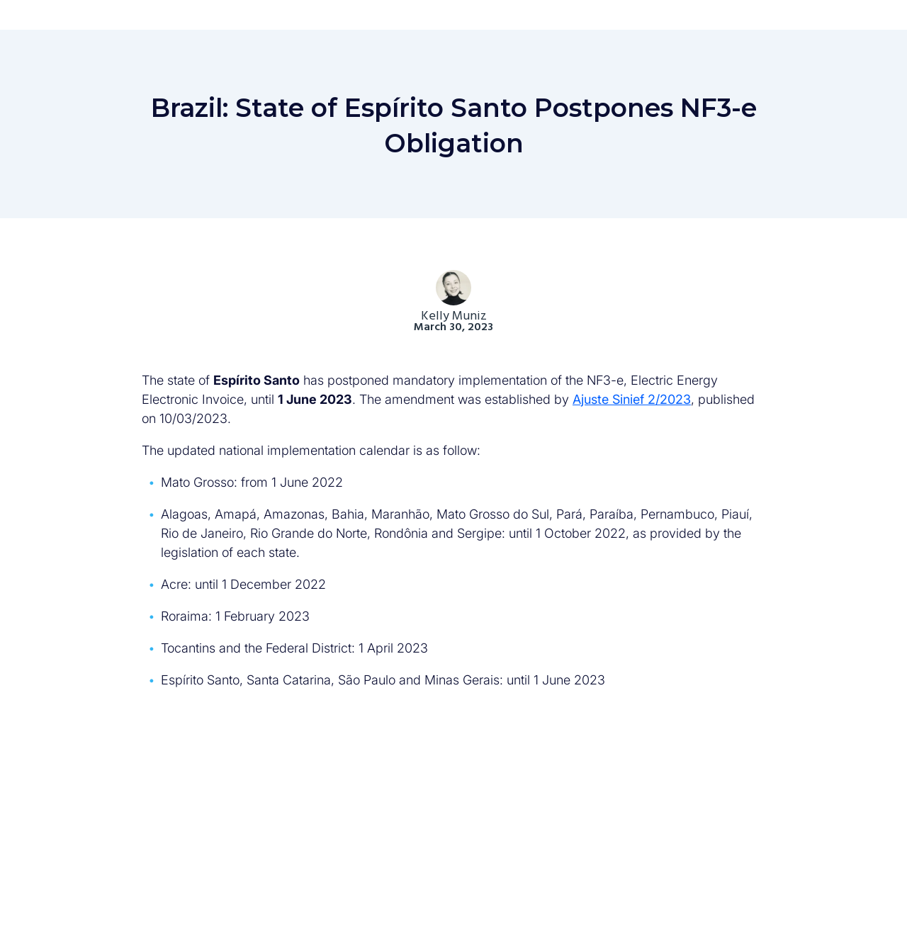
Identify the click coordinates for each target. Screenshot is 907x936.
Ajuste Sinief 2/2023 (632, 399)
